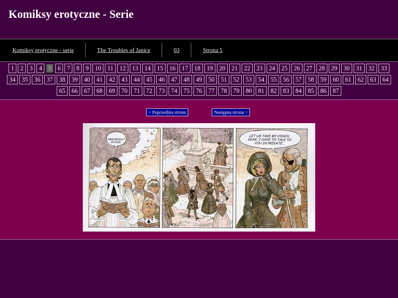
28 (322, 68)
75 (186, 90)
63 (373, 79)
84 (298, 90)
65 (62, 90)
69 (112, 90)
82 (274, 90)
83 (286, 90)
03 (177, 50)
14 (148, 68)
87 (336, 90)
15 (160, 68)
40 (87, 79)
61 (348, 79)
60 (336, 79)
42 (112, 79)
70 (124, 90)
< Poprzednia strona (167, 112)
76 (199, 90)
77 (211, 90)
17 (185, 68)
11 (110, 68)
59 (323, 79)
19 (210, 68)
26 (297, 68)
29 (334, 68)
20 (222, 68)
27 (309, 68)
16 (172, 68)
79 (236, 90)
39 (75, 79)
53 (249, 79)
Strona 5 (212, 50)
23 (260, 68)
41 (99, 79)
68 (99, 90)
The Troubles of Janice (123, 50)
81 (261, 90)
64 (385, 79)
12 (123, 68)
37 (50, 79)
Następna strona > (231, 112)
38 (62, 79)
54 (261, 79)
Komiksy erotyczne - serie (43, 50)
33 (384, 68)
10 (98, 68)
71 (137, 90)
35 (25, 79)
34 (12, 79)
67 (87, 90)
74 (174, 90)
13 (135, 68)
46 (162, 79)
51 (224, 79)
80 (249, 90)
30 (347, 68)
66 (75, 90)
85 (311, 90)
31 (359, 68)
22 (247, 68)
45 (149, 79)
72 (149, 90)
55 (274, 79)
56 (286, 79)
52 (236, 79)
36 (37, 79)
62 (361, 79)
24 (272, 68)
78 (224, 90)
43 (124, 79)
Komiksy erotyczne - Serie (71, 14)
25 (284, 68)
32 (371, 68)
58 (311, 79)
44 (137, 79)
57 (298, 79)
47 (174, 79)
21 (235, 68)
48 (186, 79)
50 (211, 79)
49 (199, 79)
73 (162, 90)
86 (323, 90)
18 (197, 68)
